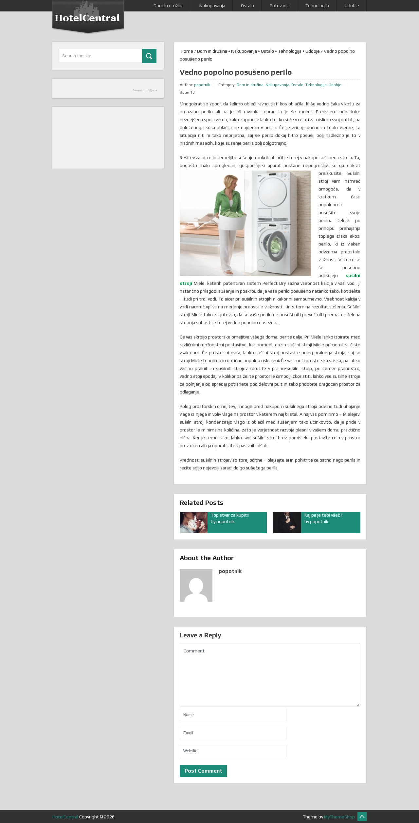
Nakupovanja (212, 5)
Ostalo (247, 5)
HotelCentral (65, 816)
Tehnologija (317, 5)
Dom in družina (169, 5)
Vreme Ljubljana (145, 90)
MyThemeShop (339, 816)
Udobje (352, 5)
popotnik (202, 84)
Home (186, 51)
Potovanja (280, 5)
